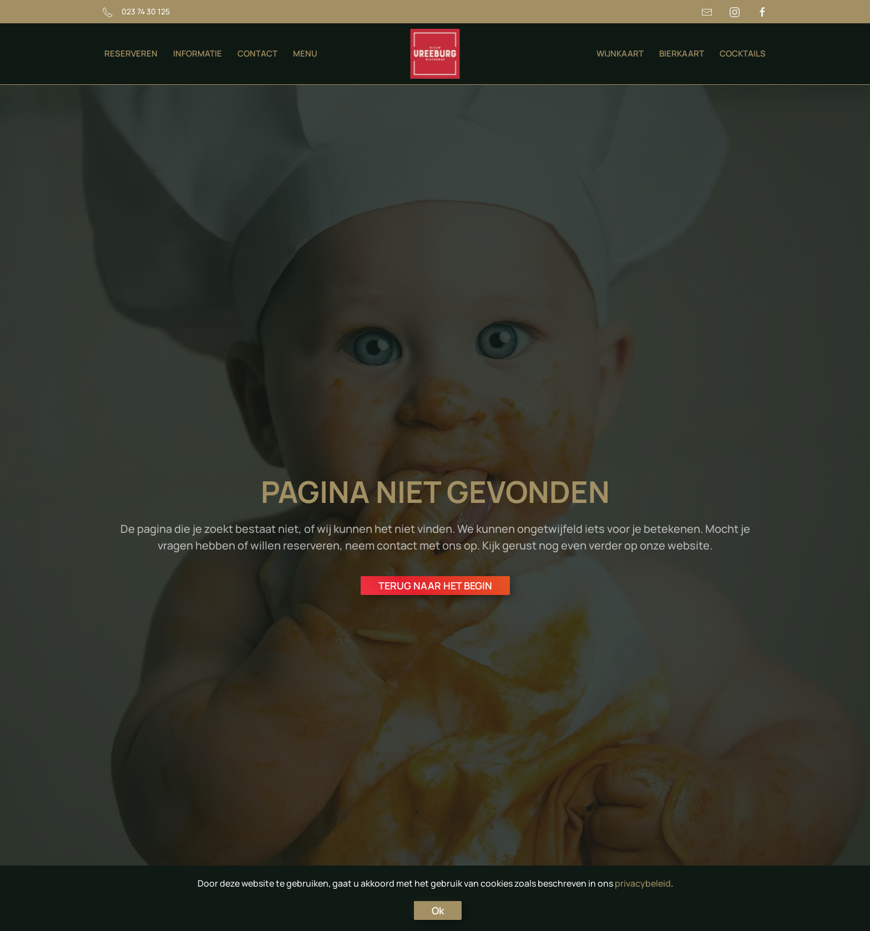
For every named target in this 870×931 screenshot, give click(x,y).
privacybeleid (643, 883)
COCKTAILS (743, 53)
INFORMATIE (197, 53)
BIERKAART (681, 53)
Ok (438, 910)
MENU (305, 53)
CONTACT (257, 53)
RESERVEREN (131, 53)
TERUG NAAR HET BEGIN (435, 585)
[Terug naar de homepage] (435, 54)
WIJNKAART (620, 53)
